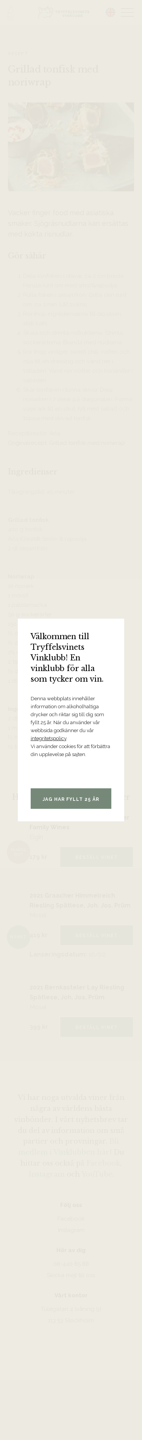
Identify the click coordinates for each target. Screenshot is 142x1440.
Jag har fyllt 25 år (71, 799)
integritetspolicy (48, 738)
